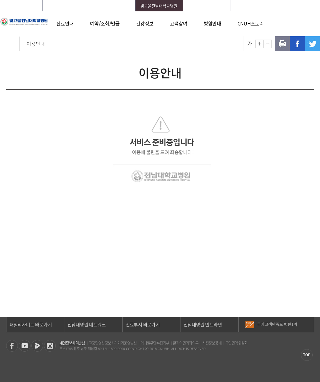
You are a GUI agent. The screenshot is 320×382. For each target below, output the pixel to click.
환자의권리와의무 (185, 343)
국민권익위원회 (236, 343)
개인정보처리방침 (72, 343)
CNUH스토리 (250, 23)
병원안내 (212, 23)
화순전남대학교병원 (65, 6)
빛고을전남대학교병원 (158, 6)
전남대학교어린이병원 (206, 6)
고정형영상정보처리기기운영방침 (113, 343)
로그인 (259, 6)
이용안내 (35, 43)
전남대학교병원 (21, 6)
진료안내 (65, 23)
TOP (306, 354)
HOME (244, 6)
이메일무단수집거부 (154, 343)
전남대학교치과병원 (112, 6)
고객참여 (178, 23)
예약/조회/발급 (104, 23)
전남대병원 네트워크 (86, 324)
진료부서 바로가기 (143, 324)
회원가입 (277, 6)
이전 (309, 322)
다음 (309, 327)
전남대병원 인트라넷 (203, 324)
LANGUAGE (300, 6)
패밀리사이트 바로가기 (31, 324)
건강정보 (144, 23)
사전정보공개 (211, 343)
